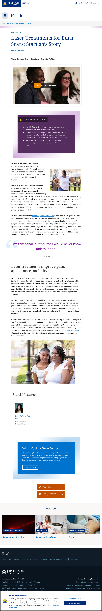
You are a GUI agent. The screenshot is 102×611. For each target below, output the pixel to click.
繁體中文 (20, 582)
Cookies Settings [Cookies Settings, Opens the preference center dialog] (75, 600)
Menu (25, 4)
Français (29, 582)
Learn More (29, 467)
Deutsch (39, 591)
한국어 (11, 591)
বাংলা (42, 588)
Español (5, 582)
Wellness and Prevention (58, 559)
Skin (14, 51)
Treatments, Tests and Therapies (34, 559)
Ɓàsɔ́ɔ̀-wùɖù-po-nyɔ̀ (9, 588)
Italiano (23, 585)
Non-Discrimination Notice (90, 592)
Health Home (11, 23)
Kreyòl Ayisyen (21, 591)
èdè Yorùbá (33, 588)
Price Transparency (74, 585)
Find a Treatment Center (47, 495)
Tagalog (37, 582)
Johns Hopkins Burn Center (43, 216)
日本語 (4, 591)
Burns (22, 51)
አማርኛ (12, 582)
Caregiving (74, 559)
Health (16, 15)
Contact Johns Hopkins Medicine (88, 582)
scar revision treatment (69, 330)
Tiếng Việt (31, 585)
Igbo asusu (22, 588)
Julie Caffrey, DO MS (22, 417)
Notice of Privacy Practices (75, 589)
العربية (31, 591)
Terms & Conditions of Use (68, 592)
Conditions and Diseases (23, 23)
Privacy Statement (93, 589)
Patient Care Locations (91, 585)
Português (14, 585)
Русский (4, 585)
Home (3, 23)
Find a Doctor (46, 487)
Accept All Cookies (75, 605)
